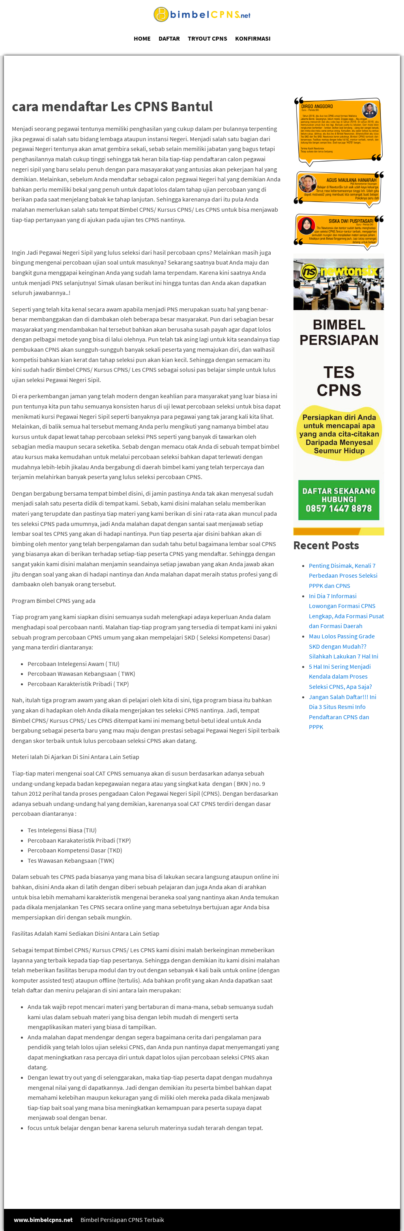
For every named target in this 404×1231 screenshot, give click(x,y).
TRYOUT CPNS (207, 38)
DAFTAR (169, 38)
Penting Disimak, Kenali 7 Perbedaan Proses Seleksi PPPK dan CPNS (343, 575)
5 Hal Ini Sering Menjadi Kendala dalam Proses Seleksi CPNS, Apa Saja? (340, 676)
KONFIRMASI (253, 38)
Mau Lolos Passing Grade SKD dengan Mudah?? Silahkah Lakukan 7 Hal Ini (343, 646)
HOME (142, 38)
